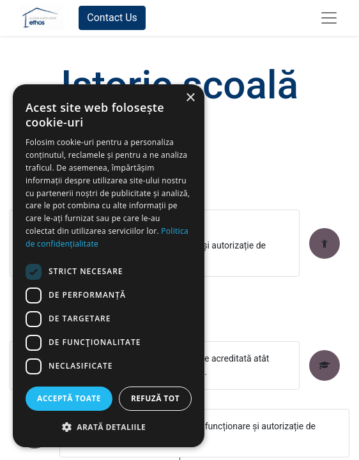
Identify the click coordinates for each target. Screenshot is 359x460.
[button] (109, 426)
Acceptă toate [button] (69, 398)
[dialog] (108, 265)
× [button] (190, 98)
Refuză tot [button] (155, 398)
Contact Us (112, 18)
